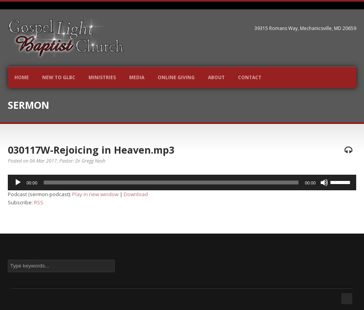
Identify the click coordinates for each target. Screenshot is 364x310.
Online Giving (176, 77)
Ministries (102, 77)
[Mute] (324, 182)
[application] (182, 182)
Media (136, 77)
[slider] (171, 182)
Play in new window (95, 194)
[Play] (18, 182)
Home (21, 77)
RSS (38, 202)
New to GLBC (58, 77)
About (216, 77)
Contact (249, 77)
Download (136, 194)
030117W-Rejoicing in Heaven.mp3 (91, 149)
